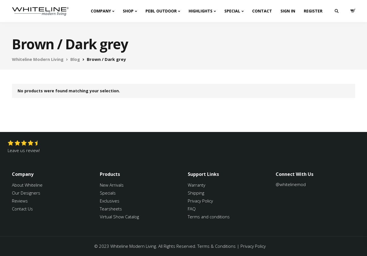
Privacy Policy (200, 201)
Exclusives (109, 201)
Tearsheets (111, 209)
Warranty (197, 185)
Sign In (287, 11)
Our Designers (26, 193)
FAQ (192, 209)
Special (232, 11)
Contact (262, 11)
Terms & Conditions (216, 246)
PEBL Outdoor (161, 11)
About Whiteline (27, 185)
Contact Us (22, 209)
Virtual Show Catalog (120, 216)
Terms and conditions (209, 216)
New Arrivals (112, 185)
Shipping (196, 193)
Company (101, 11)
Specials (108, 193)
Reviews (20, 201)
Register (313, 11)
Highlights (200, 11)
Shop (128, 11)
